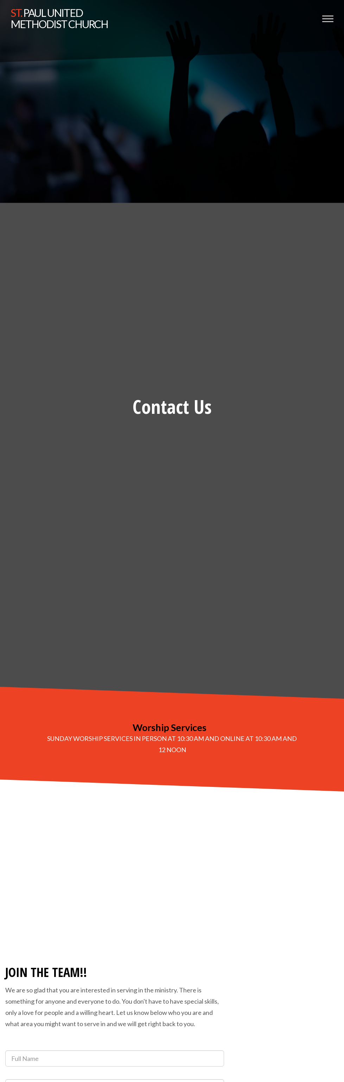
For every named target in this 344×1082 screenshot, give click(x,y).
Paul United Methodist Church (59, 18)
